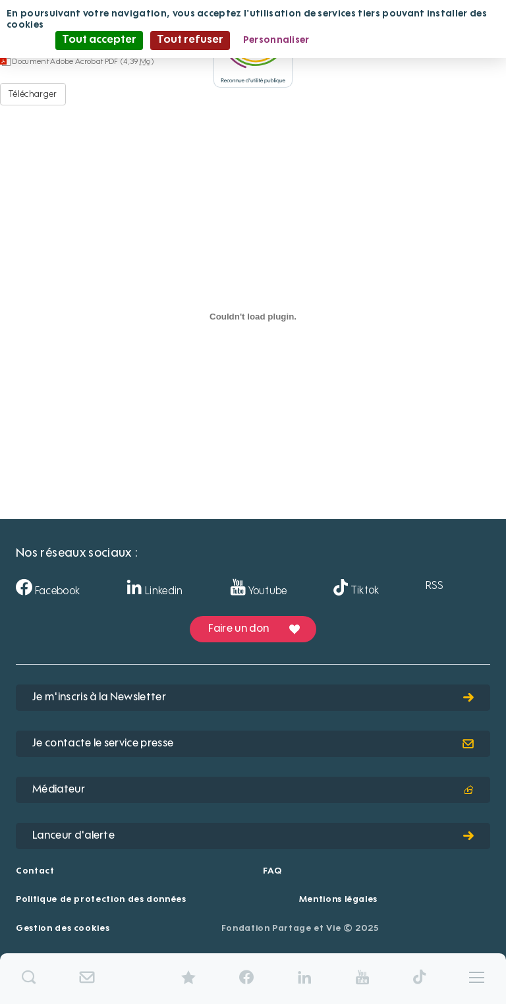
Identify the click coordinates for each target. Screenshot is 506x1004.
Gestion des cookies (62, 928)
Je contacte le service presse (253, 744)
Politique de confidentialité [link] (386, 40)
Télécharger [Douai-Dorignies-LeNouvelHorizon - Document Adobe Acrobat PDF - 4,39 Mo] (33, 94)
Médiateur (253, 790)
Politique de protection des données (101, 899)
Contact (35, 871)
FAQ (272, 871)
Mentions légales (338, 899)
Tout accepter (99, 40)
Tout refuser (190, 40)
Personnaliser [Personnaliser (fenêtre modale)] (276, 40)
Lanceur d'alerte (253, 836)
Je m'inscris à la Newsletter (253, 697)
